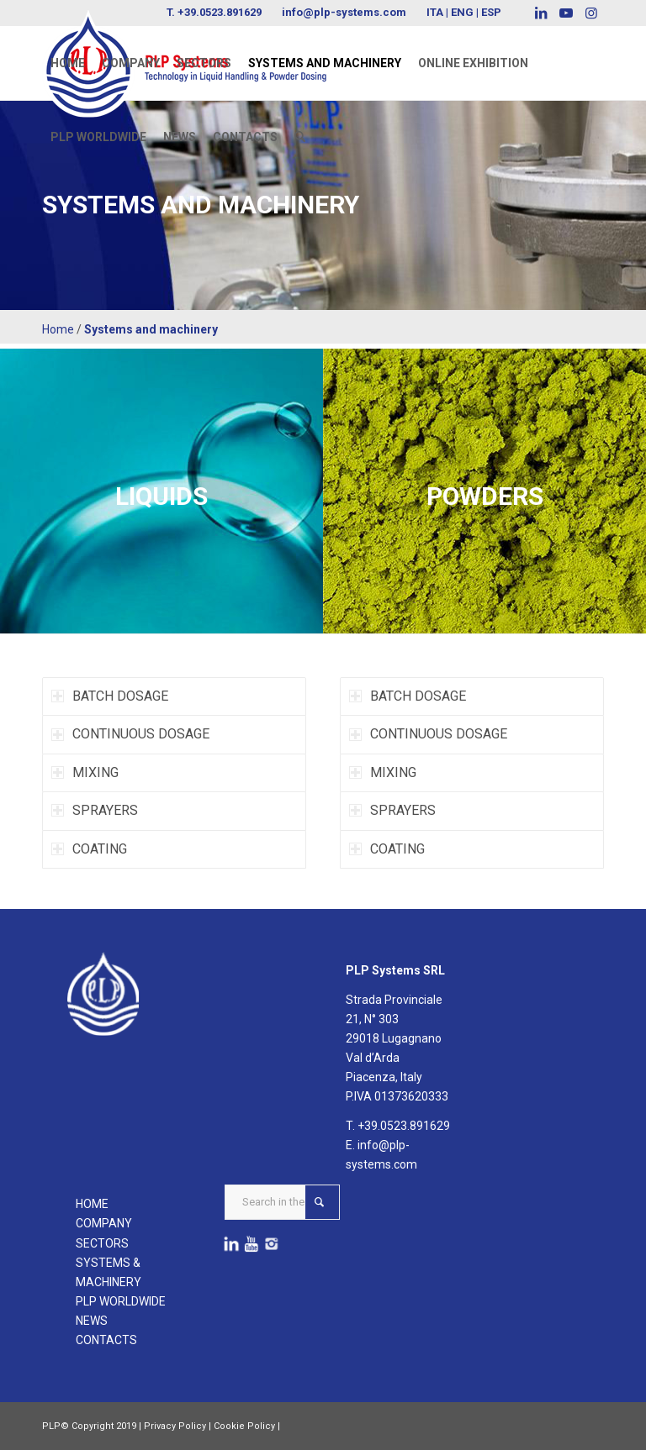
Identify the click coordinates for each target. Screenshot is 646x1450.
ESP (491, 12)
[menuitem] (67, 63)
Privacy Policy (175, 1426)
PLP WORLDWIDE (121, 1301)
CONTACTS (106, 1340)
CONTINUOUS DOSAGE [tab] (130, 734)
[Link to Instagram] (591, 12)
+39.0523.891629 (403, 1125)
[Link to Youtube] (565, 12)
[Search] (300, 137)
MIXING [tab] (85, 772)
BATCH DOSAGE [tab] (109, 696)
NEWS (92, 1320)
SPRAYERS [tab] (94, 810)
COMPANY (104, 1223)
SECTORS (102, 1243)
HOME (92, 1204)
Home (58, 329)
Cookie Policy (244, 1426)
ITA (434, 12)
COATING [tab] (89, 849)
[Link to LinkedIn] (540, 12)
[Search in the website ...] (282, 1202)
